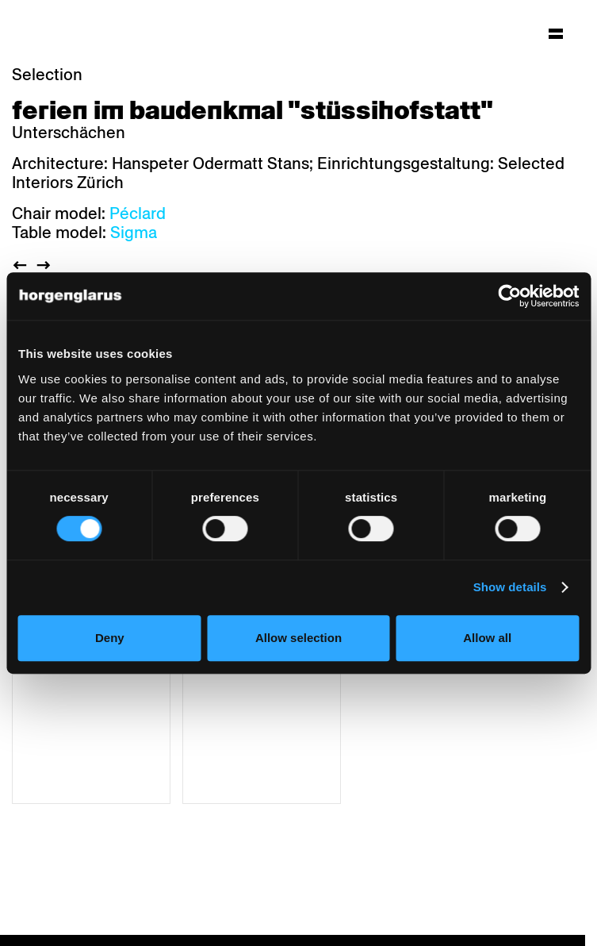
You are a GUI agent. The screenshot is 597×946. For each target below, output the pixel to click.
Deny (109, 637)
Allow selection (298, 637)
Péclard (137, 213)
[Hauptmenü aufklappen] (555, 33)
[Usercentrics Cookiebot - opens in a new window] (509, 296)
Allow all (487, 637)
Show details (510, 587)
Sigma (133, 232)
